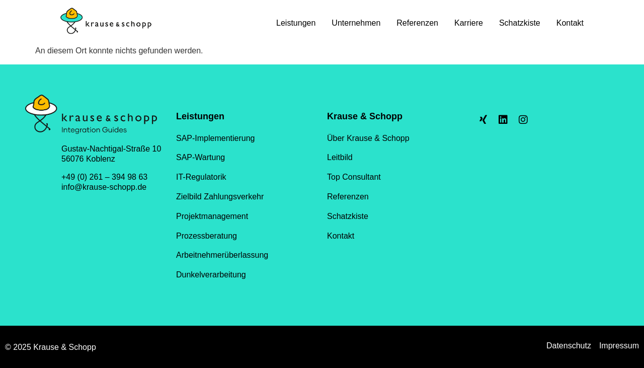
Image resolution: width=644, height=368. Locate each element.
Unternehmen (356, 23)
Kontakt (570, 23)
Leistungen (295, 23)
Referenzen (417, 23)
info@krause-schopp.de (103, 187)
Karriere (468, 23)
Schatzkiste (519, 23)
